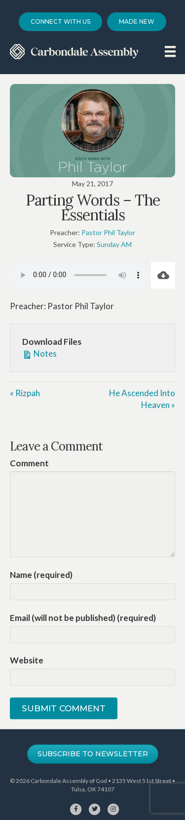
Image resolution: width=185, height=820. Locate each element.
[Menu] (170, 51)
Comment (29, 463)
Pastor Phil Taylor (108, 232)
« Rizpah (25, 393)
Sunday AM (114, 244)
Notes (39, 353)
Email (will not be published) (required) (83, 618)
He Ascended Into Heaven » (142, 399)
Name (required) (41, 575)
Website (26, 660)
